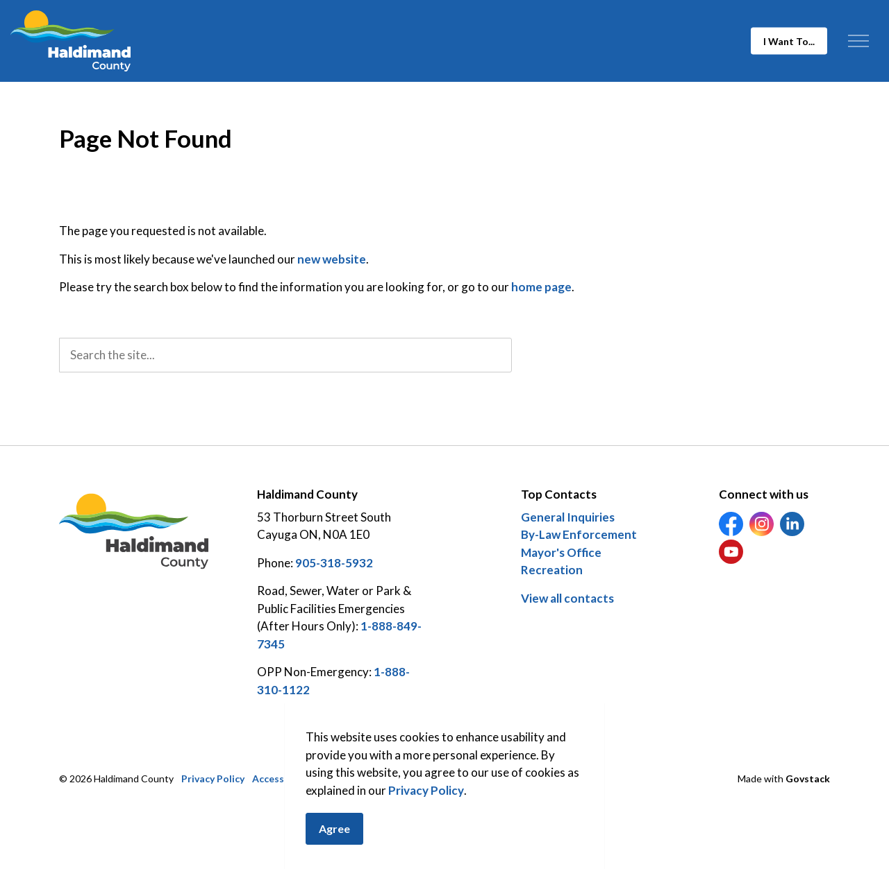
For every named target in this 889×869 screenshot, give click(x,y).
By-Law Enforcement (579, 534)
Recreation (552, 569)
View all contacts (567, 598)
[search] (285, 355)
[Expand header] (858, 41)
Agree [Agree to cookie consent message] (334, 831)
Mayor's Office (561, 552)
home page (541, 286)
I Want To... (788, 41)
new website (331, 259)
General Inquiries (568, 517)
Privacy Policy (426, 791)
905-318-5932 (334, 563)
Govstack (808, 778)
